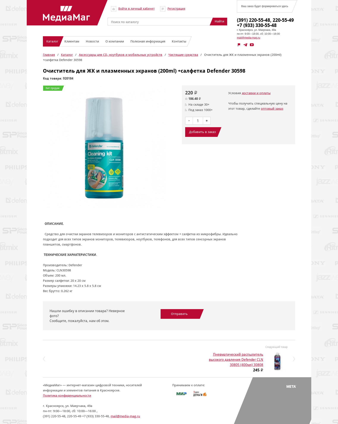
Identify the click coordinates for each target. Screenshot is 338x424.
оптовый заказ (272, 108)
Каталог (67, 55)
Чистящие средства (183, 55)
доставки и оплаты (256, 93)
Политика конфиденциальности (67, 395)
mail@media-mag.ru (248, 37)
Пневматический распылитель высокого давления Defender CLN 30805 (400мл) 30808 (236, 359)
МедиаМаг (66, 14)
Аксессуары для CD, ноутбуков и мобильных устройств (120, 55)
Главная (49, 55)
